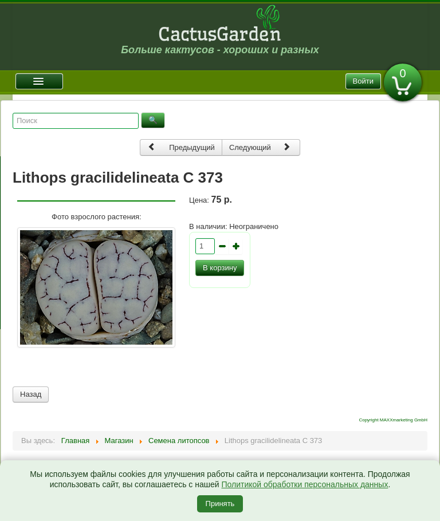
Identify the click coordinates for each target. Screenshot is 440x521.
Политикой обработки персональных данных (304, 484)
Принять (220, 503)
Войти (363, 81)
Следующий (260, 147)
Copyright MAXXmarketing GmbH (393, 420)
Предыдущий (181, 147)
